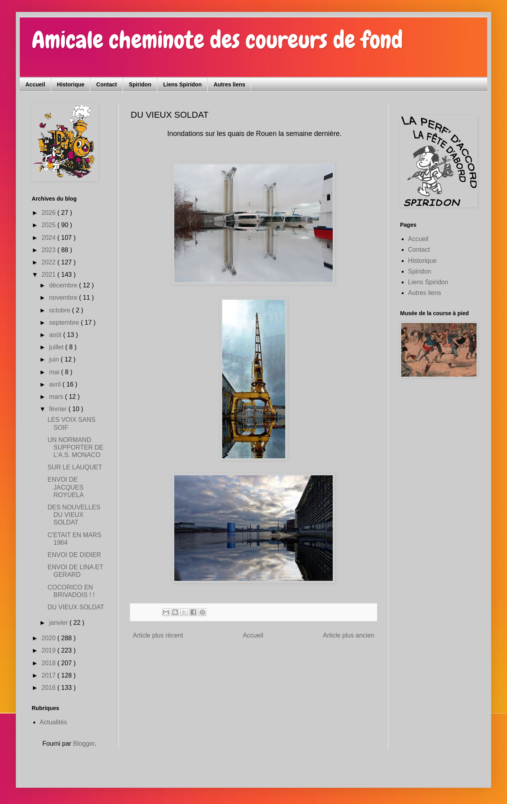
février (59, 409)
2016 (49, 687)
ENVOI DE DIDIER (74, 554)
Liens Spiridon (182, 84)
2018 (49, 663)
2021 (49, 274)
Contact (106, 84)
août (56, 334)
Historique (70, 84)
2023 (49, 250)
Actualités (53, 722)
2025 (49, 225)
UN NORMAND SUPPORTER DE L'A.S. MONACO (75, 447)
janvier (59, 622)
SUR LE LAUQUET (75, 467)
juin (55, 359)
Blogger (83, 743)
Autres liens (229, 84)
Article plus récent (158, 635)
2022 (49, 262)
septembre (65, 322)
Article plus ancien (348, 635)
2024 (49, 237)
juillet (57, 347)
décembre (64, 285)
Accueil (35, 84)
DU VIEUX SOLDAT (76, 607)
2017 (49, 675)
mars (57, 396)
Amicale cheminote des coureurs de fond (217, 40)
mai (55, 372)
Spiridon (140, 84)
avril (56, 384)
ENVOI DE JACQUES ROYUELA (66, 487)
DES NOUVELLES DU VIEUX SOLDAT (74, 515)
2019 (49, 650)
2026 (49, 212)
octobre (60, 310)
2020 (49, 638)
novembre (64, 297)
